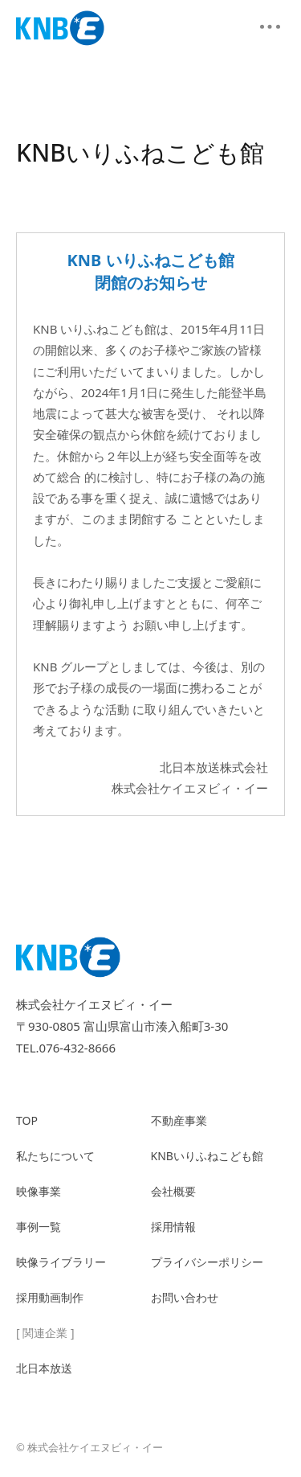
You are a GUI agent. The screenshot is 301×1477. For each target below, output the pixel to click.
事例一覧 (38, 1226)
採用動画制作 (49, 1297)
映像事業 (38, 1191)
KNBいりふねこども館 (207, 1155)
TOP (27, 1120)
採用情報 (173, 1226)
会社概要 (173, 1191)
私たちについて (55, 1155)
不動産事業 (179, 1120)
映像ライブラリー (61, 1262)
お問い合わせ (184, 1297)
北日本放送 (44, 1368)
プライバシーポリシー (207, 1262)
